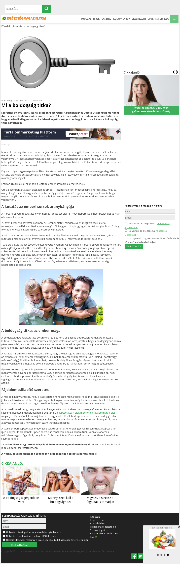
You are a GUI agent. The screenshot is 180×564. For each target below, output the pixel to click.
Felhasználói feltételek (103, 526)
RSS (93, 536)
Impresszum (97, 520)
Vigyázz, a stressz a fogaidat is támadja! (100, 498)
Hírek (96, 18)
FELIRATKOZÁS (19, 544)
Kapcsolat (95, 516)
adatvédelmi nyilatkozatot (48, 532)
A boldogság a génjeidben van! (21, 498)
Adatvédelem (97, 523)
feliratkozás (133, 246)
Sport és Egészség (158, 18)
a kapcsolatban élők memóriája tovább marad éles (85, 412)
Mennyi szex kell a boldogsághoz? (61, 498)
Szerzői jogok (97, 530)
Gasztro (106, 18)
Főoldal (86, 18)
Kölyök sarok (121, 18)
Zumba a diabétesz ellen (162, 537)
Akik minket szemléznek (104, 533)
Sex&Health (139, 18)
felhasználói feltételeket (46, 536)
